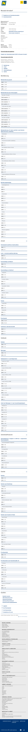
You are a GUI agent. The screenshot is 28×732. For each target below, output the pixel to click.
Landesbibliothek (4, 634)
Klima (3, 688)
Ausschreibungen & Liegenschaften (7, 714)
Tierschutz (3, 659)
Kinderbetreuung (4, 654)
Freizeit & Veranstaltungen (6, 645)
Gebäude (4, 68)
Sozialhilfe (3, 668)
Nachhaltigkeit (4, 690)
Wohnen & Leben (4, 627)
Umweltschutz (4, 693)
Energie (3, 687)
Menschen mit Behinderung (6, 656)
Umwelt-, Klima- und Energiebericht (7, 685)
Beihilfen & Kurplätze (5, 669)
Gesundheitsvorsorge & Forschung (7, 665)
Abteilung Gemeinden (7, 599)
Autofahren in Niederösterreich (6, 700)
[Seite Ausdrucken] (21, 730)
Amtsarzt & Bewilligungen (6, 663)
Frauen (3, 651)
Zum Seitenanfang (22, 616)
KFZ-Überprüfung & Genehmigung (7, 703)
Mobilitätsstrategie (5, 706)
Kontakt (14, 722)
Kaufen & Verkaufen (5, 625)
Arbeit (4, 66)
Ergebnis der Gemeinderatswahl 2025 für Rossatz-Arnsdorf (14, 54)
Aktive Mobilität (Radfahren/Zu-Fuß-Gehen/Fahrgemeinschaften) (12, 698)
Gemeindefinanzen (7, 70)
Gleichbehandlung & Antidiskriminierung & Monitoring (10, 652)
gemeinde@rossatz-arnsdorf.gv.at (16, 31)
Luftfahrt (3, 705)
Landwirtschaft (4, 680)
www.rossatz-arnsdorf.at (14, 33)
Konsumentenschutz (5, 655)
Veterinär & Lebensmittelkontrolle (7, 682)
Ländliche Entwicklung (5, 681)
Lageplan (5, 605)
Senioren (3, 658)
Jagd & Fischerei (4, 679)
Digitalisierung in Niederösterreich (7, 640)
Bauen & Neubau (4, 624)
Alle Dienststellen (7, 610)
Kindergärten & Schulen (5, 632)
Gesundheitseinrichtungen (6, 664)
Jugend (3, 653)
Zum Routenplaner (7, 608)
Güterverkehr (4, 702)
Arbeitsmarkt (4, 713)
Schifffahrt (3, 708)
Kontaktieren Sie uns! (8, 612)
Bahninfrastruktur (5, 701)
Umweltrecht (4, 692)
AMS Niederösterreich (7, 597)
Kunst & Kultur (4, 673)
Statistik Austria (6, 596)
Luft (2, 689)
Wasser (3, 694)
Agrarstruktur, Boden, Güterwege (7, 677)
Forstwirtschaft (4, 678)
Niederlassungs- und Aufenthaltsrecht (8, 657)
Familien (3, 650)
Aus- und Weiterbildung (5, 631)
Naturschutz (4, 691)
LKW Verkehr (4, 704)
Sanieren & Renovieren (5, 626)
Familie (4, 71)
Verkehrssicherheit (5, 709)
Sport (3, 646)
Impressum (22, 721)
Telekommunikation (5, 641)
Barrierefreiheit (7, 721)
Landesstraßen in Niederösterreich (7, 699)
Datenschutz (15, 721)
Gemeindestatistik (6, 16)
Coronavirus (4, 662)
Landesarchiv (4, 633)
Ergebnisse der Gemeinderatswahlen (10, 15)
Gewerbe (3, 715)
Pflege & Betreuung (5, 666)
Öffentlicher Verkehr (5, 707)
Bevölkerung (5, 65)
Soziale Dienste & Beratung (6, 667)
